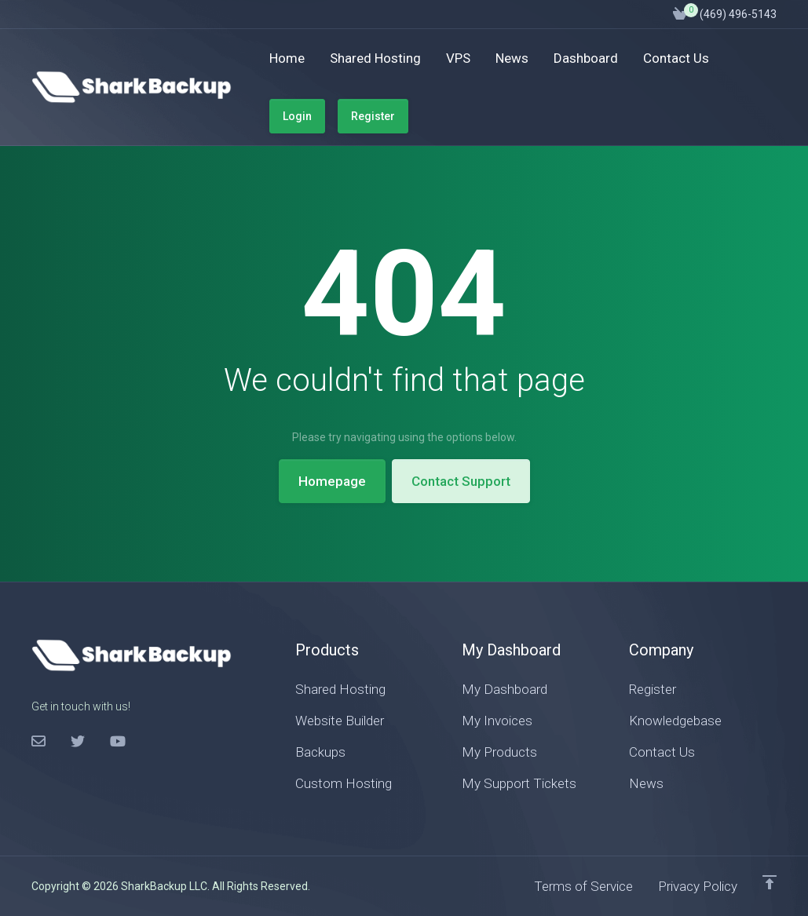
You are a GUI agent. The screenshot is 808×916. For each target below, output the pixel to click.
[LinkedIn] (117, 741)
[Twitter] (77, 741)
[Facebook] (38, 741)
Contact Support (460, 481)
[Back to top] (769, 882)
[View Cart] (680, 14)
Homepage (332, 481)
